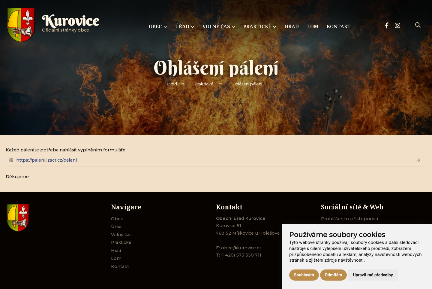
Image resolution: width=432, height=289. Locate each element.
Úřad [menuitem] (184, 26)
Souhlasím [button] (304, 274)
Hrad (116, 250)
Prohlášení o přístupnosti (349, 218)
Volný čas (121, 234)
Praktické (204, 84)
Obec (117, 218)
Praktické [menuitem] (259, 26)
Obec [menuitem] (158, 26)
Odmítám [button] (333, 274)
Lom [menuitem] (312, 26)
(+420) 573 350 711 (241, 255)
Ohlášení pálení (247, 84)
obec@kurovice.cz (241, 248)
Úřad (116, 226)
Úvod (172, 84)
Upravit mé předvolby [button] (373, 274)
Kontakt (120, 266)
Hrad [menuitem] (291, 26)
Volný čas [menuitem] (218, 26)
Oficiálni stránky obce (70, 25)
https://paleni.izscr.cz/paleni (46, 160)
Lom (116, 258)
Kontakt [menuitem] (339, 26)
